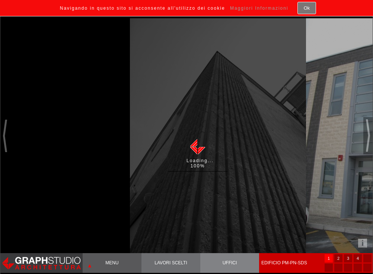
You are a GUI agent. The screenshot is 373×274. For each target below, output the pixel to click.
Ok (307, 8)
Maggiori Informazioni (259, 8)
